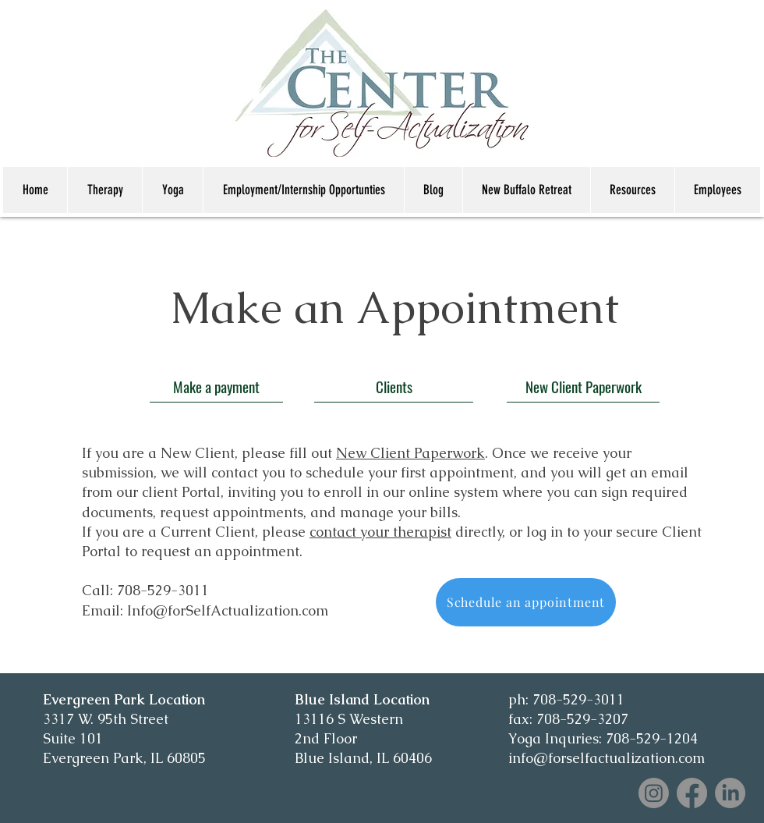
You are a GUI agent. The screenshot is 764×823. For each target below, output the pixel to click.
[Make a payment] (216, 386)
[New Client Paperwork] (583, 386)
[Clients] (393, 386)
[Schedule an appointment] (526, 602)
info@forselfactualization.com (606, 758)
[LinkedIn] (730, 793)
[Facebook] (692, 793)
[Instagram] (653, 793)
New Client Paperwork (410, 453)
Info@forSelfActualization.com (227, 610)
